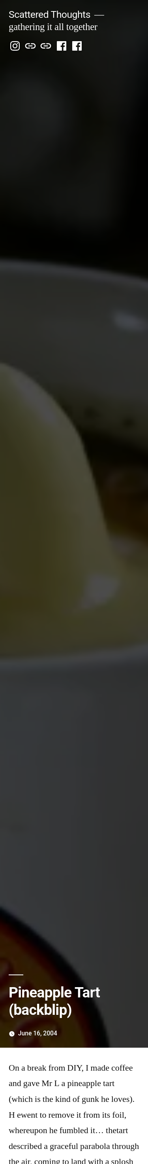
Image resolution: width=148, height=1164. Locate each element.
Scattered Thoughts (49, 14)
